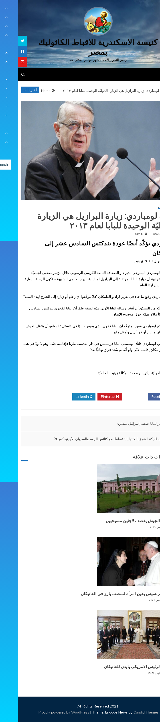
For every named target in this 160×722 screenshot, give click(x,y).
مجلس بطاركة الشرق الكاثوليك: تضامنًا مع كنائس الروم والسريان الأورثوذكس (95, 439)
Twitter (117, 396)
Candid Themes (128, 712)
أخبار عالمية (146, 207)
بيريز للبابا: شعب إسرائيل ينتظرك (122, 423)
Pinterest (92, 396)
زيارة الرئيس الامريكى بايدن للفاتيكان (119, 667)
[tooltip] (4, 41)
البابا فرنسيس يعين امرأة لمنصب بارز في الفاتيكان (108, 594)
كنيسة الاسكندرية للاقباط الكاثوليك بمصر (80, 47)
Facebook (142, 396)
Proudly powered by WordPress (46, 712)
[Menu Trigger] (146, 9)
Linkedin (66, 396)
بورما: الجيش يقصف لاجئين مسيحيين (120, 521)
